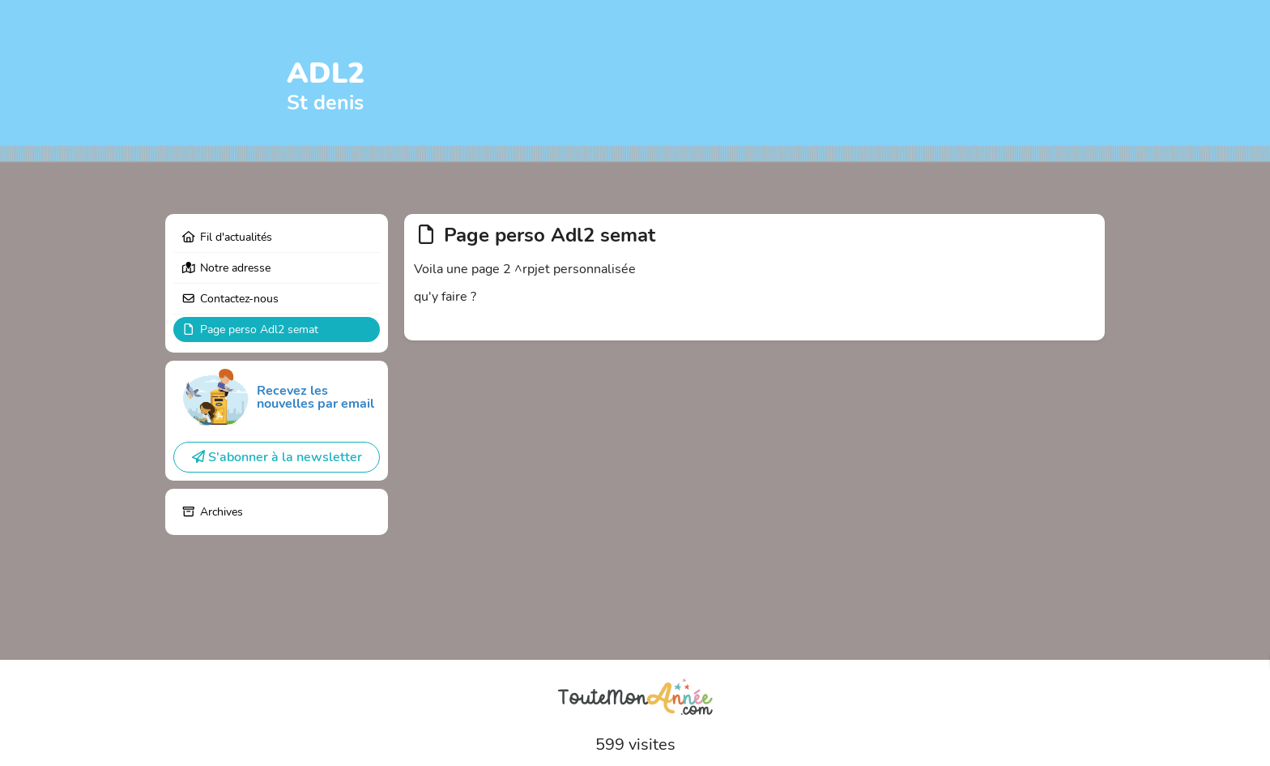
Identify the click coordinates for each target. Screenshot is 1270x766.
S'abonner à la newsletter (277, 457)
